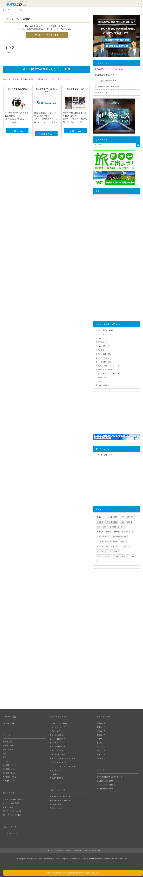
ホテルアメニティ (102, 358)
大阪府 (116, 532)
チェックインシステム (104, 370)
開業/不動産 (7, 742)
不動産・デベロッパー (119, 536)
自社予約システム (102, 342)
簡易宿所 (130, 517)
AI (97, 561)
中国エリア (101, 743)
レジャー (100, 541)
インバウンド (118, 556)
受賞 (4, 757)
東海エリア (101, 735)
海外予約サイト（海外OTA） (61, 800)
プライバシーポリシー (92, 850)
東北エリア (101, 727)
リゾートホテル (112, 541)
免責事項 (78, 850)
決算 (4, 753)
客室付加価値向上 (102, 385)
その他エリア (102, 758)
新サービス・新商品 (104, 532)
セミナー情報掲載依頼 (105, 789)
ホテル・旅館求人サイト (105, 346)
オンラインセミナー (104, 556)
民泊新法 (100, 522)
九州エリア (101, 750)
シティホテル (125, 546)
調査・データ (8, 749)
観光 (122, 517)
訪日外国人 (113, 517)
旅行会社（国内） (56, 804)
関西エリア (101, 739)
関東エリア (101, 731)
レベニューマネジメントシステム (108, 373)
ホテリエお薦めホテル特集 (13, 799)
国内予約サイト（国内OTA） (61, 796)
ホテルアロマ (101, 381)
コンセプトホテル (113, 551)
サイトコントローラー (104, 334)
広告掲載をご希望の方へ (106, 781)
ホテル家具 (100, 350)
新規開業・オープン (117, 527)
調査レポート (101, 517)
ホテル (123, 541)
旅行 (105, 527)
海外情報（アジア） (10, 765)
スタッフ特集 (8, 807)
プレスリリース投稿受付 (106, 785)
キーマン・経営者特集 (11, 803)
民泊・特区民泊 (112, 522)
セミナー (114, 546)
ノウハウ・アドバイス (104, 455)
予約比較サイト (56, 808)
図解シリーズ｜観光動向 (12, 815)
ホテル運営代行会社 (103, 362)
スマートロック (102, 377)
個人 (133, 532)
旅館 (98, 527)
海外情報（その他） (10, 777)
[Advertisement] (116, 214)
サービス (100, 551)
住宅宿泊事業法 (102, 536)
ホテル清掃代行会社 (103, 354)
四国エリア (101, 747)
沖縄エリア (101, 754)
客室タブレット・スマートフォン (108, 366)
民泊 (122, 522)
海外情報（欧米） (9, 773)
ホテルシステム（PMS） (105, 330)
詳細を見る (17, 130)
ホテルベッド (101, 338)
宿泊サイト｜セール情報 (12, 811)
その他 (5, 761)
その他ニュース (9, 781)
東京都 (129, 522)
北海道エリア (102, 723)
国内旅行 (125, 532)
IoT (133, 556)
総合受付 (69, 850)
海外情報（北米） (9, 769)
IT (127, 556)
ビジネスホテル (102, 546)
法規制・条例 (8, 745)
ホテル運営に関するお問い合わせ (109, 777)
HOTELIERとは (8, 723)
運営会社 (60, 850)
